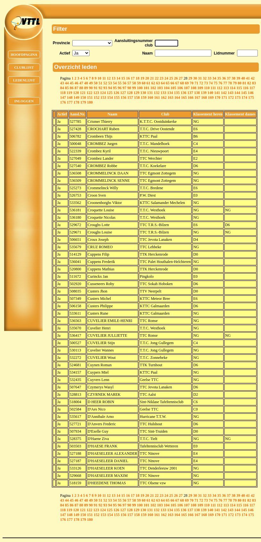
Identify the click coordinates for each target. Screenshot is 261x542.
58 (134, 83)
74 (211, 83)
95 (115, 88)
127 (123, 92)
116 (245, 88)
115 (239, 88)
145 (244, 92)
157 (130, 97)
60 (144, 83)
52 (105, 83)
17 (133, 78)
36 (224, 78)
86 (72, 88)
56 (124, 83)
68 (182, 83)
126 (116, 92)
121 (83, 92)
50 (96, 83)
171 (224, 97)
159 (143, 97)
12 (109, 78)
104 (167, 88)
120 (76, 92)
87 (76, 88)
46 (76, 83)
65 (168, 83)
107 (187, 88)
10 (99, 78)
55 (120, 83)
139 (204, 92)
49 (91, 83)
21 (152, 78)
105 (173, 88)
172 (231, 97)
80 (239, 83)
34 (214, 78)
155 (117, 97)
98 (129, 88)
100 (140, 88)
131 (150, 92)
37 (229, 78)
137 (190, 92)
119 (69, 92)
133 (163, 92)
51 (100, 83)
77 (225, 83)
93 (105, 88)
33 (209, 78)
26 (176, 78)
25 (171, 78)
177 (70, 102)
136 (183, 92)
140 (210, 92)
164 (177, 97)
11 (104, 78)
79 (235, 83)
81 (244, 83)
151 (90, 97)
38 (233, 78)
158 (137, 97)
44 (67, 83)
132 (157, 92)
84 (62, 88)
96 (120, 88)
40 (243, 78)
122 (89, 92)
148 (70, 97)
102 (153, 88)
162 (164, 97)
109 (200, 88)
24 (166, 78)
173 (238, 97)
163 (170, 97)
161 (157, 97)
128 (130, 92)
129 (136, 92)
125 (110, 92)
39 (238, 78)
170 (217, 97)
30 (195, 78)
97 (124, 88)
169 (211, 97)
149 (76, 97)
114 (232, 88)
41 (248, 78)
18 (137, 78)
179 (83, 102)
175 (251, 97)
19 (142, 78)
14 (118, 78)
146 (251, 92)
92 (100, 88)
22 (157, 78)
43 (62, 83)
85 (67, 88)
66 (172, 83)
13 (113, 78)
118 (63, 92)
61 (148, 83)
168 (204, 97)
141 (217, 92)
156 (123, 97)
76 (220, 83)
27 (181, 78)
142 (224, 92)
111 (213, 88)
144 (237, 92)
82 (249, 83)
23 (161, 78)
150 (83, 97)
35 (219, 78)
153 (103, 97)
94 (110, 88)
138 (197, 92)
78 (230, 83)
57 (129, 83)
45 (72, 83)
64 (163, 83)
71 (196, 83)
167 (197, 97)
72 (201, 83)
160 (150, 97)
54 (115, 83)
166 (191, 97)
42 (253, 78)
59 (139, 83)
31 (200, 78)
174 (244, 97)
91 (96, 88)
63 (158, 83)
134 (170, 92)
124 (103, 92)
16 (128, 78)
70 (192, 83)
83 (254, 83)
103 (160, 88)
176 (63, 102)
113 (226, 88)
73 (206, 83)
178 (76, 102)
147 (63, 97)
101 (146, 88)
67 (177, 83)
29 (190, 78)
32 (205, 78)
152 (96, 97)
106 (180, 88)
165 (184, 97)
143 (230, 92)
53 (110, 83)
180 (90, 102)
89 (86, 88)
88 (81, 88)
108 (193, 88)
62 (153, 83)
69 (187, 83)
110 (207, 88)
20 (147, 78)
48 (86, 83)
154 (110, 97)
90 (91, 88)
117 (252, 88)
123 (96, 92)
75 (215, 83)
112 (219, 88)
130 (143, 92)
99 (134, 88)
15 (123, 78)
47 (81, 83)
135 (177, 92)
